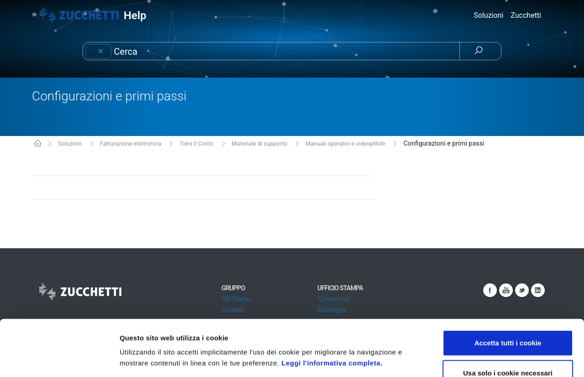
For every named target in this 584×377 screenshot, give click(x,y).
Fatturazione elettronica (131, 143)
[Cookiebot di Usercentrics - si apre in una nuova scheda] (59, 359)
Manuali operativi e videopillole (345, 143)
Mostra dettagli (484, 359)
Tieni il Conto (196, 143)
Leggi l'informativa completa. (332, 307)
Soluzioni (70, 143)
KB (37, 144)
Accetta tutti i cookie (508, 287)
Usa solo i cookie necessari (508, 317)
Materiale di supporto (259, 143)
